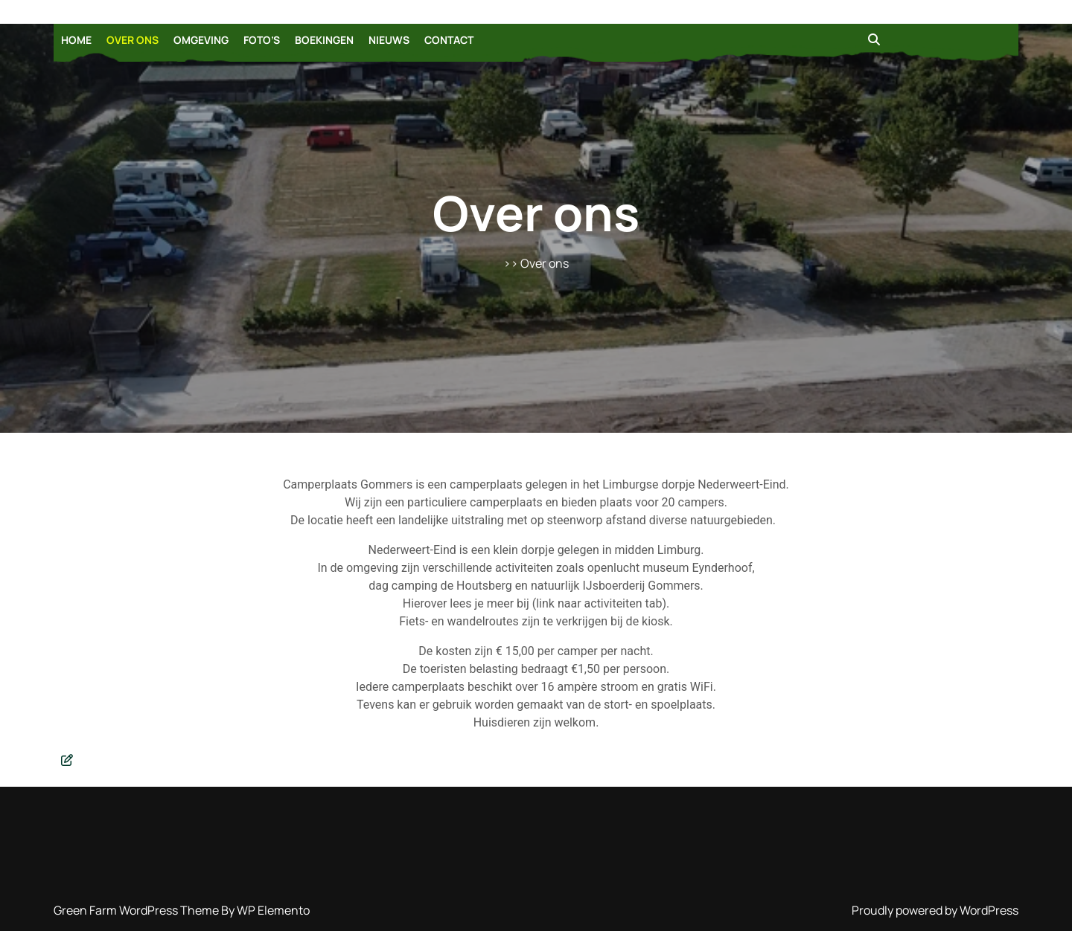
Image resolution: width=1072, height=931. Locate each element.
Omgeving (201, 40)
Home (76, 40)
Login (539, 930)
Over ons (132, 40)
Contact (448, 40)
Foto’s (261, 40)
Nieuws (388, 40)
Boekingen (324, 40)
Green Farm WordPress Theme (137, 910)
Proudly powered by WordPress (935, 910)
